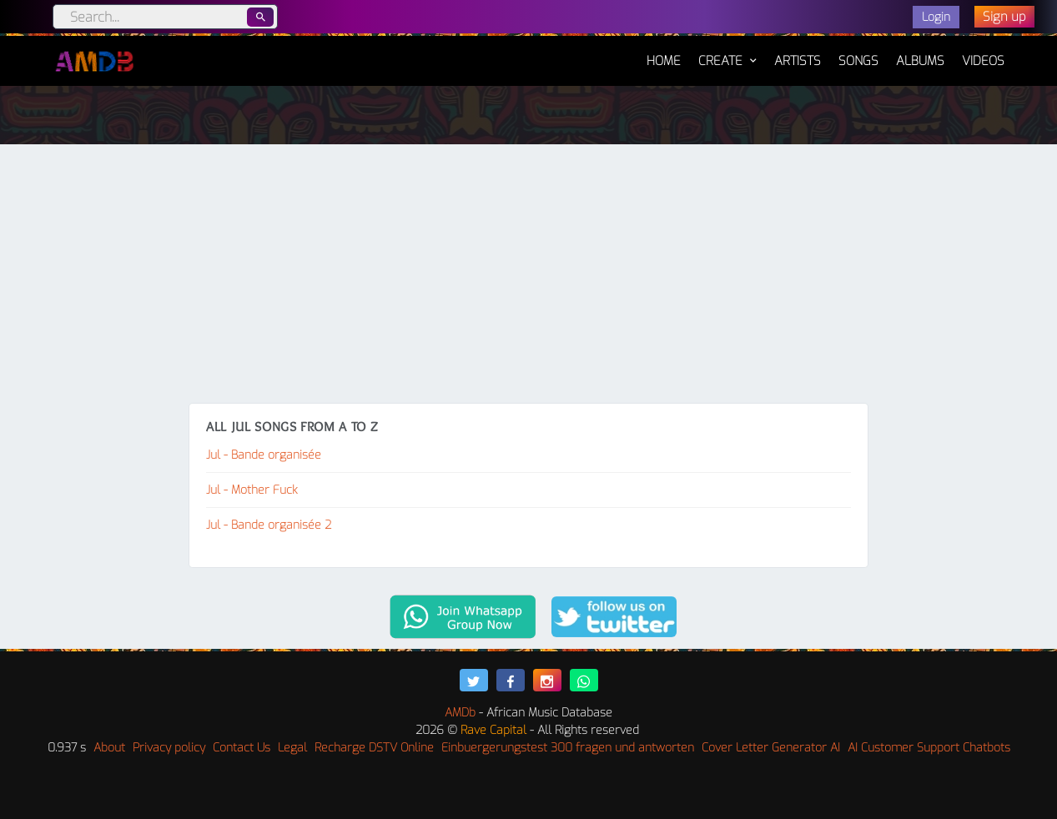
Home (664, 52)
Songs (858, 61)
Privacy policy (169, 748)
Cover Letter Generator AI (771, 748)
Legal (292, 748)
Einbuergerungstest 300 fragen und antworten (567, 748)
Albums (920, 61)
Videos (983, 61)
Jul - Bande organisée (263, 455)
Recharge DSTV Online (374, 748)
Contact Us (241, 748)
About (109, 748)
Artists (797, 61)
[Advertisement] (528, 277)
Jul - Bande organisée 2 (268, 525)
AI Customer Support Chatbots (929, 748)
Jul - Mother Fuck (252, 490)
